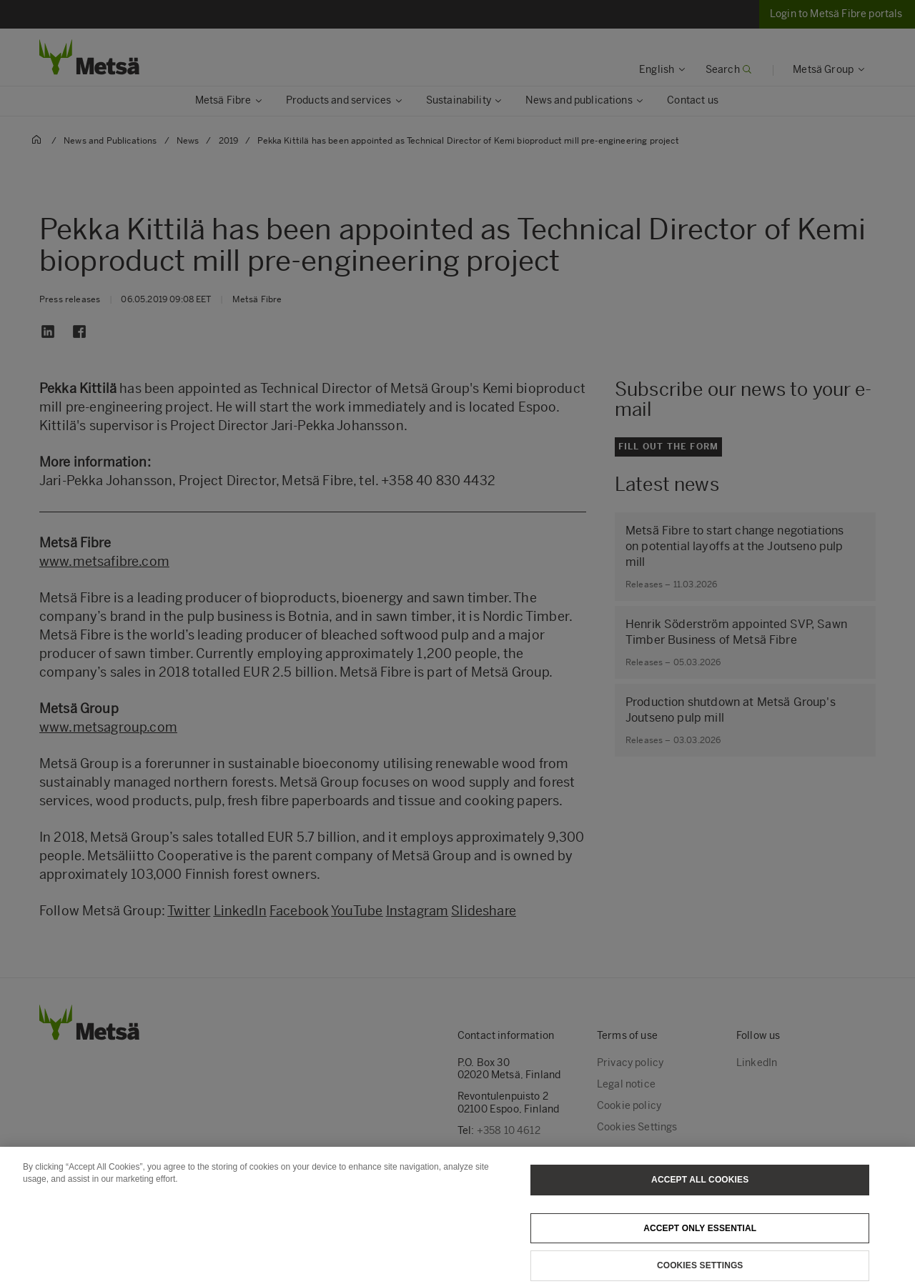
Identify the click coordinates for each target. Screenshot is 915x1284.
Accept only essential (699, 1245)
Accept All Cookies (699, 1198)
